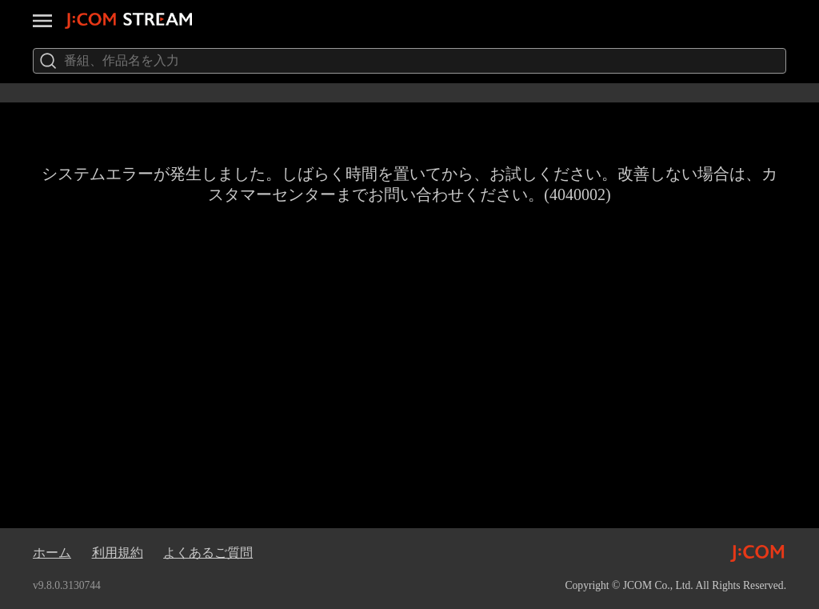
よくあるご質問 (208, 552)
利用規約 (117, 552)
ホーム (52, 552)
